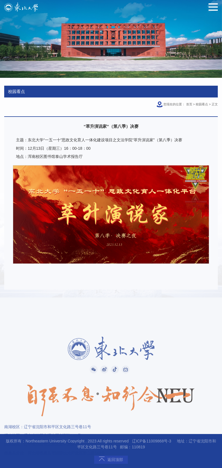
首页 (189, 104)
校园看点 (202, 104)
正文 (215, 104)
